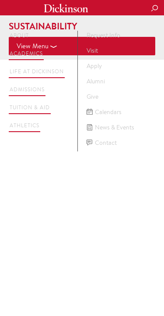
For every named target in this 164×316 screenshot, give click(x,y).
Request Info (103, 35)
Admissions (27, 89)
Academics (26, 53)
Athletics (24, 125)
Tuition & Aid (30, 107)
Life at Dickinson (37, 71)
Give (92, 97)
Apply (94, 66)
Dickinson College (66, 8)
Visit (92, 50)
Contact (102, 143)
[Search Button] (154, 8)
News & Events (110, 127)
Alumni (96, 81)
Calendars (104, 112)
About (19, 35)
